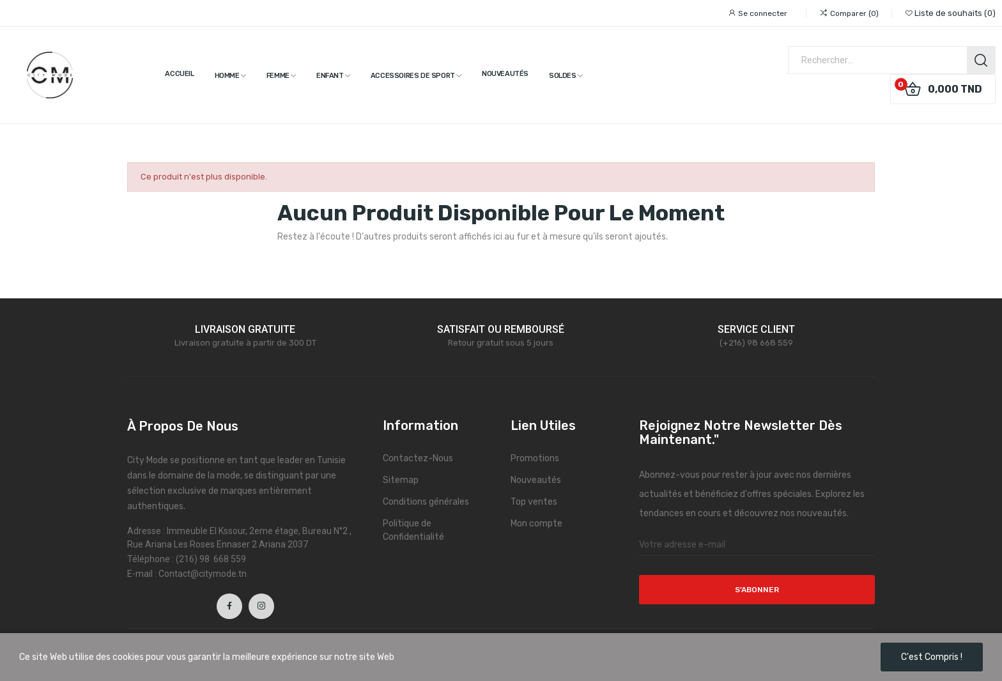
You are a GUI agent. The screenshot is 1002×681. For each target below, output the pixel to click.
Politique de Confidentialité (413, 530)
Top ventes (534, 501)
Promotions (535, 458)
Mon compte (536, 523)
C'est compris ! (931, 657)
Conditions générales (426, 501)
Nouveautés (536, 480)
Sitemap (401, 480)
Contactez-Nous (418, 458)
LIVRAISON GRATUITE (245, 329)
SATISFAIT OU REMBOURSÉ (500, 329)
